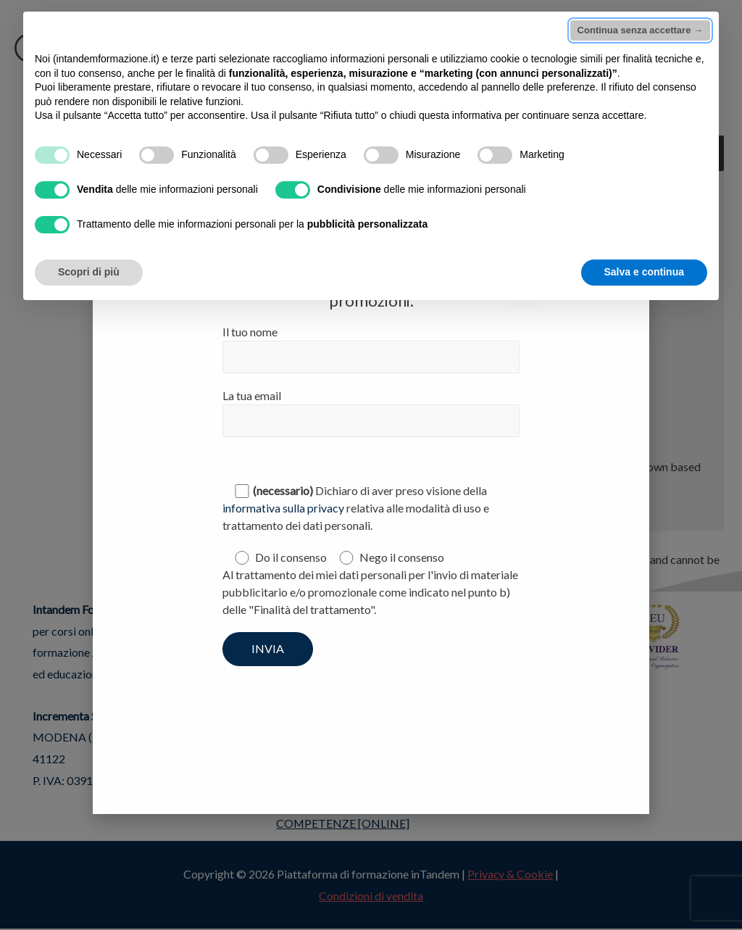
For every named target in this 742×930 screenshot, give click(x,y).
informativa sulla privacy (283, 508)
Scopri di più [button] (89, 272)
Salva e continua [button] (644, 272)
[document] (371, 465)
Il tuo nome (371, 349)
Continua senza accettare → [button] (640, 30)
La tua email (371, 413)
